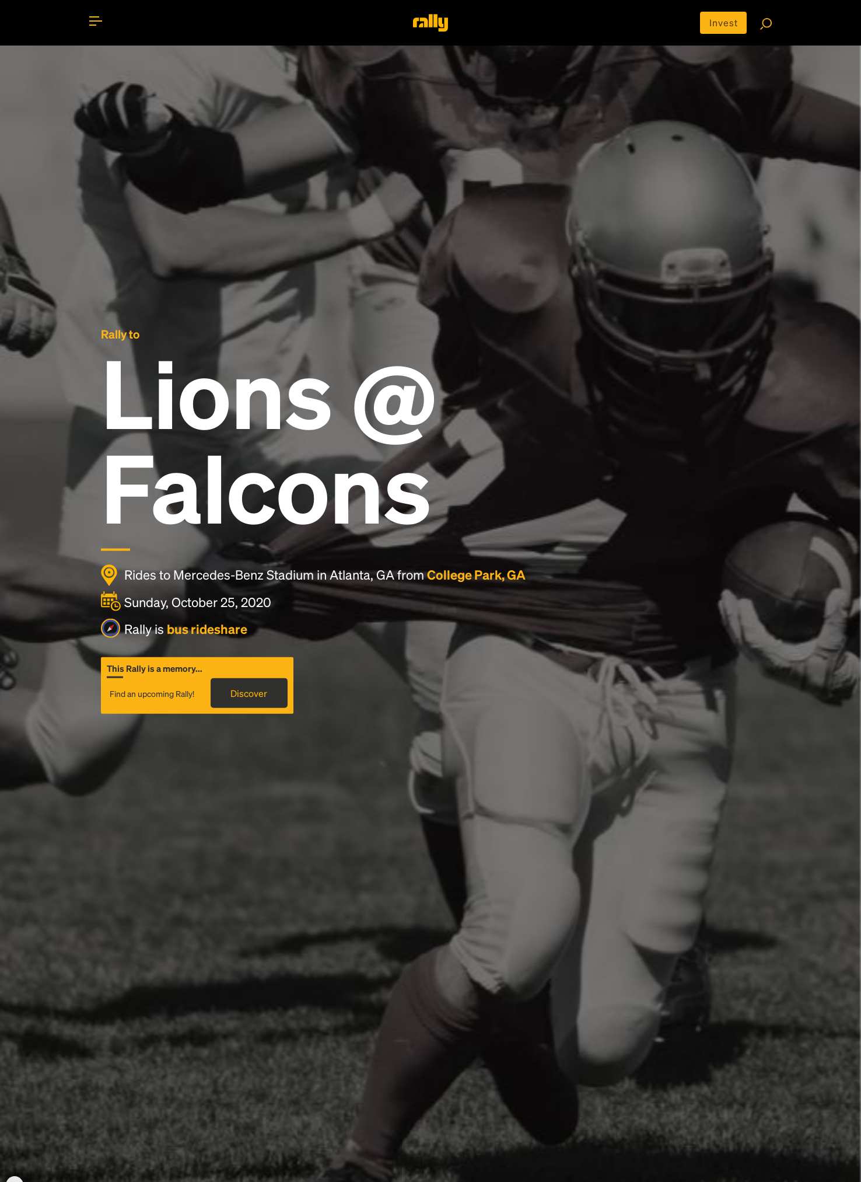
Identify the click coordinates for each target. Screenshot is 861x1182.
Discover (248, 692)
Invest (723, 22)
